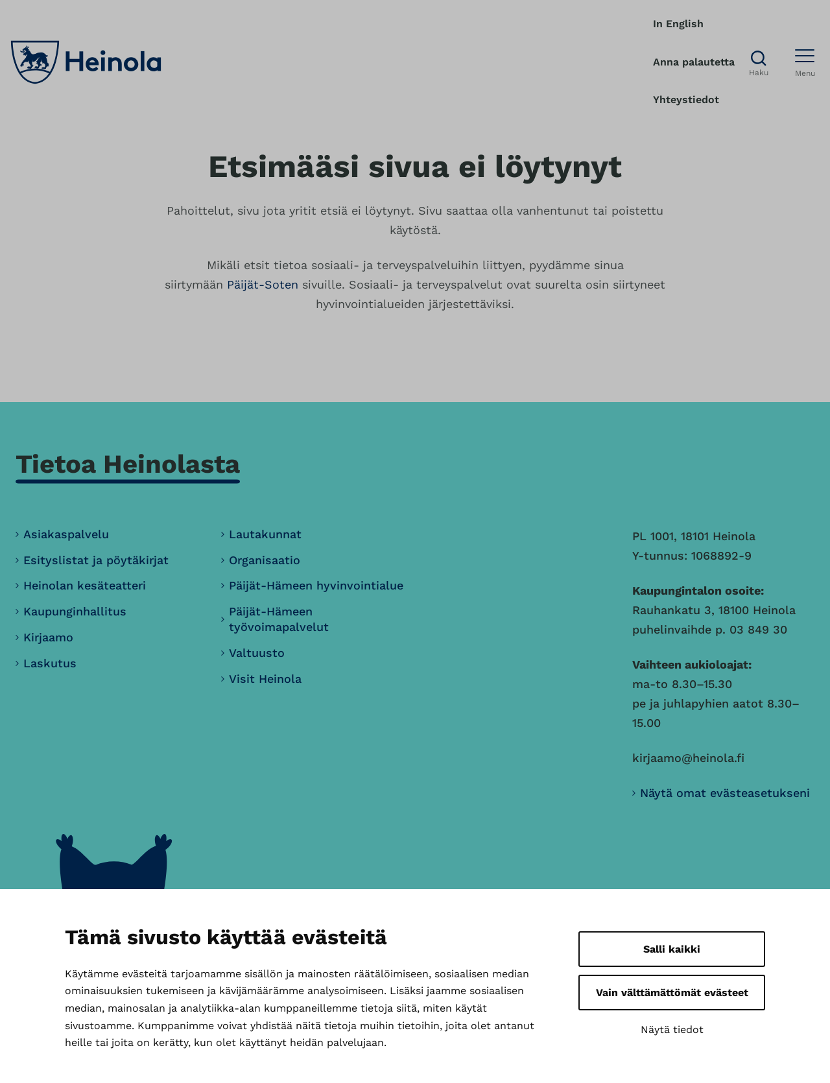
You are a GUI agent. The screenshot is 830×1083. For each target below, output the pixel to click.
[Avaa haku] (758, 62)
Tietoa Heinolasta (128, 464)
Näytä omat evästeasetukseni (725, 793)
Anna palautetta (694, 62)
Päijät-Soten (262, 284)
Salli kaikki (671, 949)
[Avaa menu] (805, 62)
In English (678, 24)
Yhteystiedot (686, 99)
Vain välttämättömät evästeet (672, 992)
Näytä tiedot (672, 1029)
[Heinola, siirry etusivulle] (85, 62)
